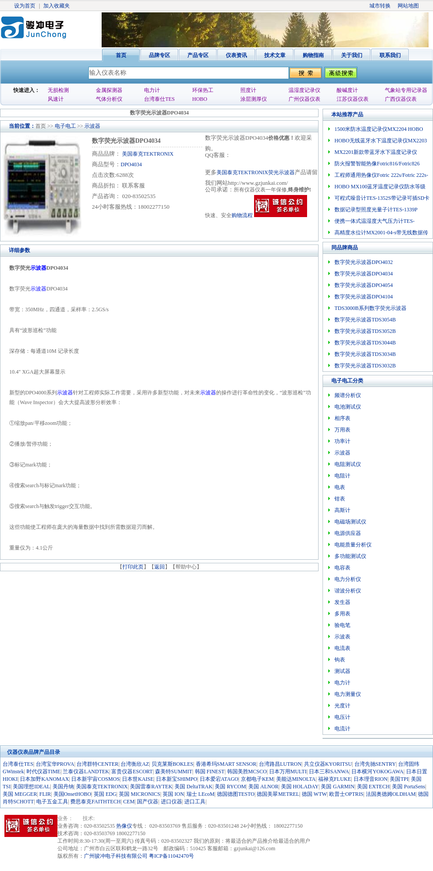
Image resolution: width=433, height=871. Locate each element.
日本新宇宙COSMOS (95, 779)
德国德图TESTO (235, 794)
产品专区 (198, 55)
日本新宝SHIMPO (176, 779)
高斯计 (342, 510)
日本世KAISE (137, 779)
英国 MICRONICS (139, 794)
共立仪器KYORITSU (328, 764)
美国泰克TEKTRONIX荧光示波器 (255, 172)
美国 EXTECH (373, 786)
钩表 (339, 660)
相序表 (342, 418)
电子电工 (65, 126)
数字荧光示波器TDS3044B (365, 343)
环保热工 (202, 90)
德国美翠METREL (278, 794)
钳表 (339, 499)
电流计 (342, 729)
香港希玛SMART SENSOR (226, 764)
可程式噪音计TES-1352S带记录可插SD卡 (381, 198)
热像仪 (124, 826)
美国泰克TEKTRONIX (147, 154)
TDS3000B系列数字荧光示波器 (370, 308)
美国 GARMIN (337, 786)
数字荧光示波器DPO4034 (363, 274)
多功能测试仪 (350, 556)
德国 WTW (314, 794)
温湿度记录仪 (304, 90)
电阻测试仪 (347, 464)
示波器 (92, 126)
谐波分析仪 (347, 591)
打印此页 (133, 567)
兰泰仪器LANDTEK (86, 771)
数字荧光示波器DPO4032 (363, 262)
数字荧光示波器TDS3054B (365, 320)
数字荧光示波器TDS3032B (365, 366)
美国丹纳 (63, 786)
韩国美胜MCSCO (247, 771)
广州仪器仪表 (304, 99)
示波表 (342, 637)
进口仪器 (171, 801)
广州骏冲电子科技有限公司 (116, 856)
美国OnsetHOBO (72, 794)
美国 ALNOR (263, 786)
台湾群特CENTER (97, 764)
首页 (121, 55)
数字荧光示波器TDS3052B (365, 331)
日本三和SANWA (329, 771)
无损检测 (58, 90)
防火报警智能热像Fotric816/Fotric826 (377, 163)
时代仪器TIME (44, 771)
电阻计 (342, 476)
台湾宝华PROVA (55, 764)
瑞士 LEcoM (200, 794)
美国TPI (399, 779)
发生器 (342, 602)
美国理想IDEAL (31, 786)
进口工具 (194, 801)
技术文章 (274, 55)
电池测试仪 (347, 407)
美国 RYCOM (230, 786)
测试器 (342, 671)
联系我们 (390, 55)
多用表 (342, 614)
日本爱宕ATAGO (219, 779)
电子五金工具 (52, 801)
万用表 (342, 430)
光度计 (342, 706)
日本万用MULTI (288, 771)
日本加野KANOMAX (44, 779)
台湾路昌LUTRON (280, 764)
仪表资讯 (236, 55)
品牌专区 (159, 55)
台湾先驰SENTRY (375, 764)
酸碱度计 (347, 90)
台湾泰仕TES (159, 99)
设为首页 (24, 6)
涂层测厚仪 (253, 99)
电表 (339, 487)
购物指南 (313, 55)
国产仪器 (147, 801)
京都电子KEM (257, 779)
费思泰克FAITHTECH (95, 801)
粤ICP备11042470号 (171, 856)
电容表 (342, 568)
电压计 (342, 717)
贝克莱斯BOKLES (173, 764)
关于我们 (351, 55)
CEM (129, 801)
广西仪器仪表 (401, 99)
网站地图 (408, 6)
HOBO (199, 99)
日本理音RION (370, 779)
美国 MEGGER (20, 794)
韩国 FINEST (210, 771)
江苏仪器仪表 (352, 99)
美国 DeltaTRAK (194, 786)
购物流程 (242, 215)
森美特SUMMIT (173, 771)
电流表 (342, 648)
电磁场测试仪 (350, 522)
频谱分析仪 (347, 395)
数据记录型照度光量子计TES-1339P (376, 209)
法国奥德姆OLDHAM (391, 794)
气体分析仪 (109, 99)
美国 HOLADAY (300, 786)
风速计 (56, 99)
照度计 (248, 90)
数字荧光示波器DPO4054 (363, 285)
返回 (159, 567)
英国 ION (173, 794)
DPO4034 (131, 164)
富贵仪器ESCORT (131, 771)
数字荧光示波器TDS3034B (365, 354)
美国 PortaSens (408, 786)
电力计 (152, 90)
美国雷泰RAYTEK (151, 786)
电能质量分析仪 (353, 545)
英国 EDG (105, 794)
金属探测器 (109, 90)
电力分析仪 (347, 579)
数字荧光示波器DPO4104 (363, 297)
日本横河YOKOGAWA (377, 771)
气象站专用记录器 (406, 90)
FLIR (45, 794)
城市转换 (380, 6)
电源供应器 (347, 533)
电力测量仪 (347, 694)
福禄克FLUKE (334, 779)
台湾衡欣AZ (135, 764)
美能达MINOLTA (295, 779)
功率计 (342, 441)
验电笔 (342, 625)
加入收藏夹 (56, 6)
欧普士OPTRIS (346, 794)
